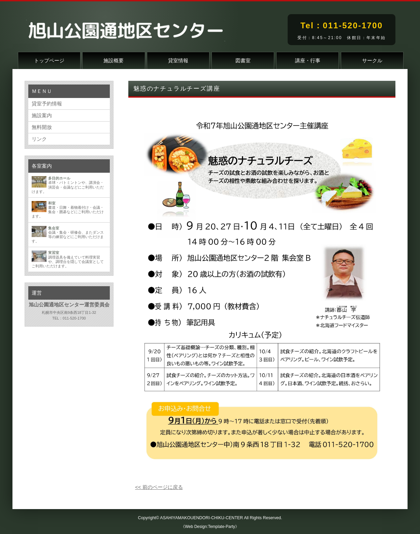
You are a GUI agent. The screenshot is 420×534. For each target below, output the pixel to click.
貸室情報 (178, 60)
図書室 (243, 60)
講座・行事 (307, 60)
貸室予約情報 (47, 103)
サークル (372, 60)
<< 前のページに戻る (159, 487)
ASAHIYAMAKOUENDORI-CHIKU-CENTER (201, 517)
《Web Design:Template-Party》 (210, 526)
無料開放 (42, 127)
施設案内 (42, 115)
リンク (39, 139)
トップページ (49, 60)
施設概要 (113, 60)
